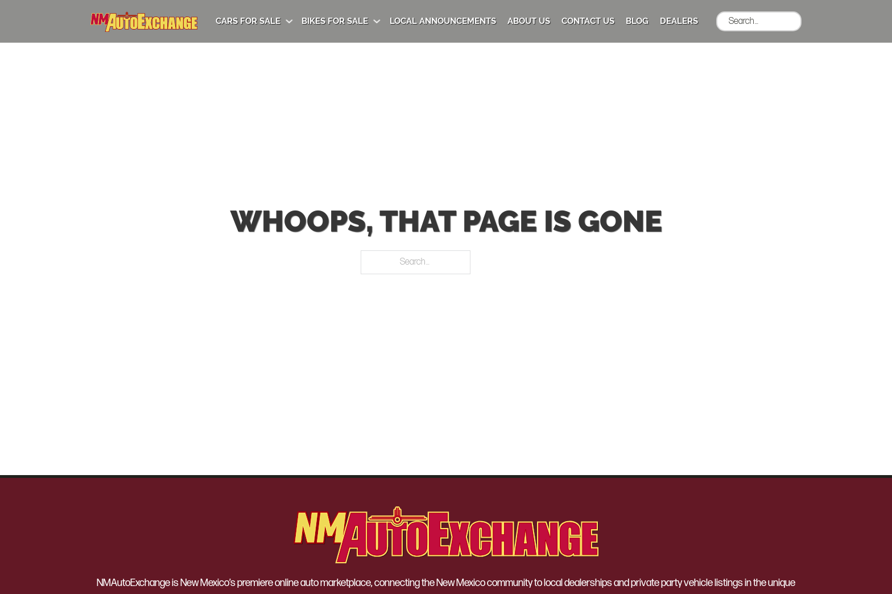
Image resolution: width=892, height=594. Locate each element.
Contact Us (587, 21)
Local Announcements (443, 21)
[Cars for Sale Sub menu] (289, 21)
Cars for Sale (248, 21)
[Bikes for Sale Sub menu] (377, 21)
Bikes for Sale (335, 21)
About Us (528, 21)
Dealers (679, 21)
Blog (637, 21)
